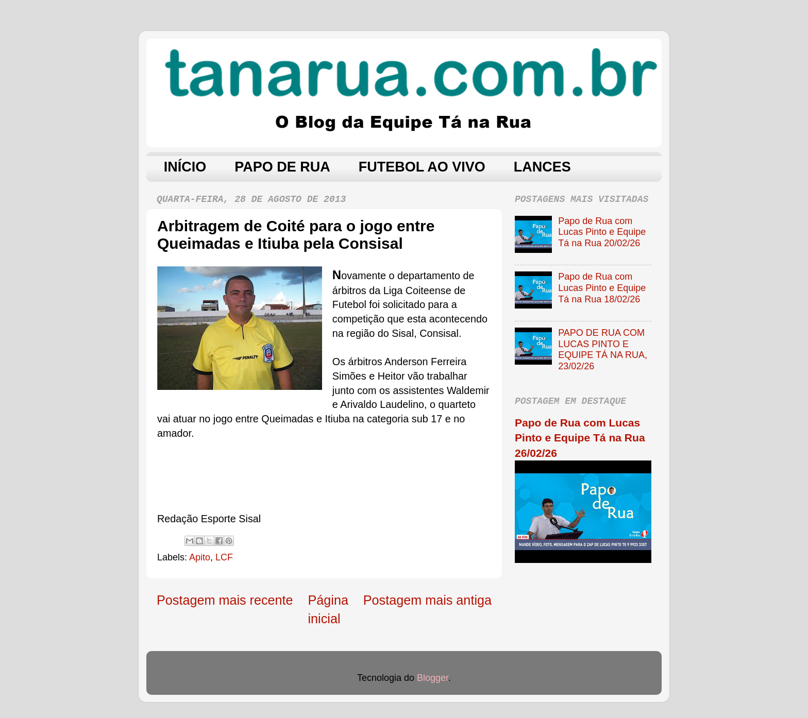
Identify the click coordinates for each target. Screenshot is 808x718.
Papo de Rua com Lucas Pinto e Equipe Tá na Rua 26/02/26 (580, 438)
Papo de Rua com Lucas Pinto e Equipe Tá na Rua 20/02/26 (602, 232)
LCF (224, 557)
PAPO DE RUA (282, 167)
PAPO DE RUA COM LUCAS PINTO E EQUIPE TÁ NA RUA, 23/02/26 (602, 349)
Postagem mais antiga (427, 600)
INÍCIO (185, 167)
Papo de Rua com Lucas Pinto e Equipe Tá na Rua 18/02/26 (602, 287)
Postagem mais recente (225, 600)
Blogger (432, 678)
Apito (199, 557)
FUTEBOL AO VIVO (422, 167)
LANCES (542, 167)
